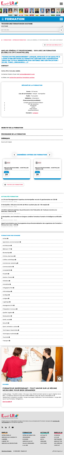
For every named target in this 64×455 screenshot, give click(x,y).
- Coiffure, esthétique (8, 259)
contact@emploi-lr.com (27, 74)
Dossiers (25, 439)
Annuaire (43, 441)
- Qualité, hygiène (7, 312)
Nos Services (58, 443)
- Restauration (6, 316)
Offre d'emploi (6, 435)
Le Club (56, 437)
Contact (57, 445)
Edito (42, 439)
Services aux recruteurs (9, 443)
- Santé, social (6, 319)
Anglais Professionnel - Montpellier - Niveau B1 (16, 168)
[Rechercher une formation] (61, 30)
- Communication (7, 266)
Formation (27, 432)
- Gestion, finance (7, 277)
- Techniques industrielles (10, 330)
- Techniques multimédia (9, 333)
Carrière (4, 439)
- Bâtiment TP (6, 249)
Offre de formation (29, 435)
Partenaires (58, 439)
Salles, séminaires (28, 443)
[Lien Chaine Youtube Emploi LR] (13, 427)
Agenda (42, 437)
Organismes (26, 437)
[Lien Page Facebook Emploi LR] (9, 427)
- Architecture (6, 245)
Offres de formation (19, 40)
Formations (7, 40)
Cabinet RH (5, 441)
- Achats (4, 238)
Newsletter (58, 441)
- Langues (5, 298)
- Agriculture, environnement (11, 242)
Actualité (44, 432)
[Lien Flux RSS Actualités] (2, 427)
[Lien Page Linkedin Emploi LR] (6, 427)
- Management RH (7, 305)
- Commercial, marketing (9, 263)
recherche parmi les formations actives (21, 77)
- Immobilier (6, 284)
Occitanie (43, 443)
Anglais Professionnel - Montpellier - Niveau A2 (47, 168)
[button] (14, 154)
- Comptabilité (6, 270)
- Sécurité (5, 323)
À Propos (57, 435)
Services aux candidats (9, 437)
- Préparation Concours (9, 309)
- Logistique (5, 302)
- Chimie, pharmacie (8, 256)
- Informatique (6, 291)
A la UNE (25, 445)
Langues (35, 113)
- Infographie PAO (7, 288)
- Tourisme (5, 337)
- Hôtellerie (5, 281)
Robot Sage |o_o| (57, 451)
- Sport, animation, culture (10, 326)
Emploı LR (58, 432)
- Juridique (5, 295)
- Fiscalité (5, 274)
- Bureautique (6, 252)
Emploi (5, 432)
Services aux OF (27, 441)
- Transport (5, 340)
